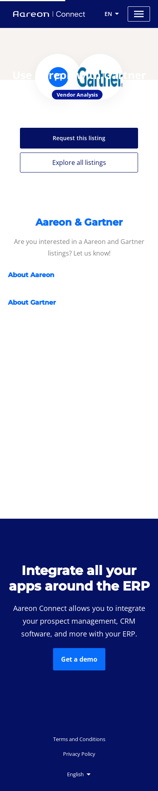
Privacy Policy (79, 753)
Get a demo (79, 659)
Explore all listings (79, 162)
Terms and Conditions (79, 739)
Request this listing (79, 138)
